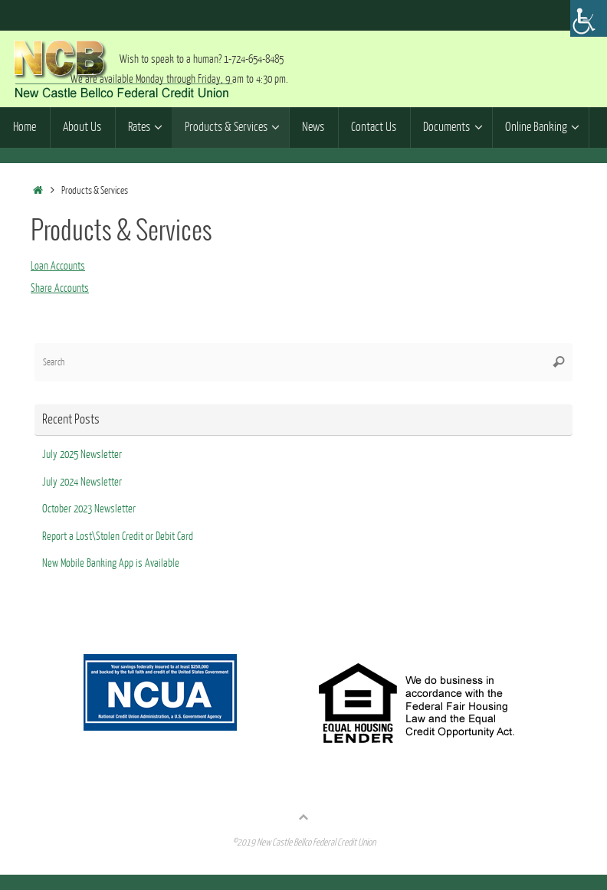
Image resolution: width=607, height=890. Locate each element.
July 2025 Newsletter (82, 454)
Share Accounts (60, 288)
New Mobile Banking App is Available (110, 563)
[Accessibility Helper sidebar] (588, 18)
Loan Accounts (58, 266)
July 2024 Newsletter (82, 482)
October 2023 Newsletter (89, 509)
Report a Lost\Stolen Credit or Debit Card (117, 536)
